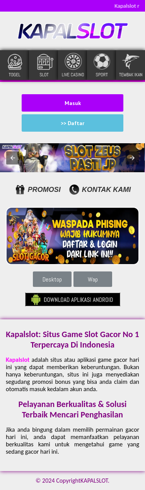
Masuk (73, 103)
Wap (93, 279)
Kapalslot (17, 359)
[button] (12, 157)
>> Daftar (72, 123)
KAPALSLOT (94, 480)
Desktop (52, 279)
